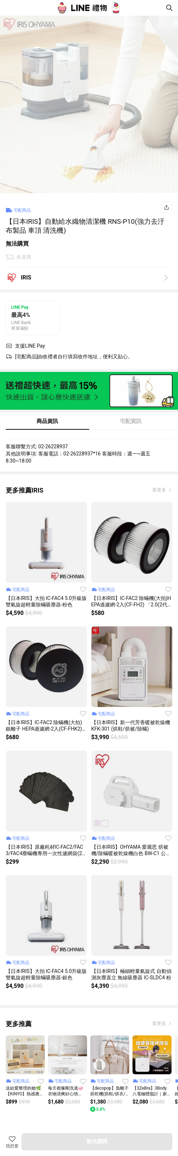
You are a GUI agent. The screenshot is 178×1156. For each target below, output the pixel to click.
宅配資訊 (130, 421)
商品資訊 (47, 421)
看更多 (159, 490)
